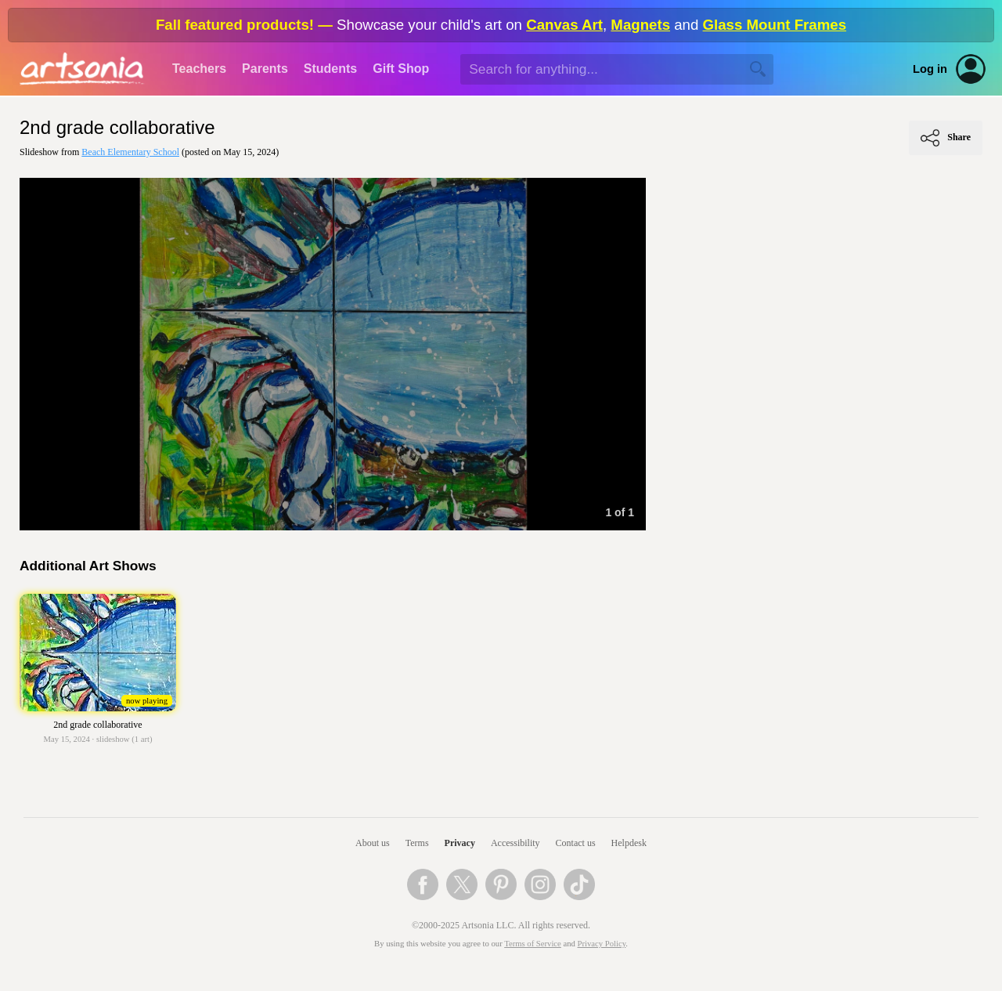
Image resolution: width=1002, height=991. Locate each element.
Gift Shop (401, 68)
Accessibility (515, 842)
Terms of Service (532, 943)
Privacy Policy (602, 943)
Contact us (576, 842)
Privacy (460, 842)
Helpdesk (629, 842)
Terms (417, 842)
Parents (265, 68)
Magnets (640, 24)
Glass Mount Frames (775, 24)
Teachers (199, 68)
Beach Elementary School (130, 151)
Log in (930, 69)
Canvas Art (564, 24)
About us (372, 842)
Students (330, 68)
